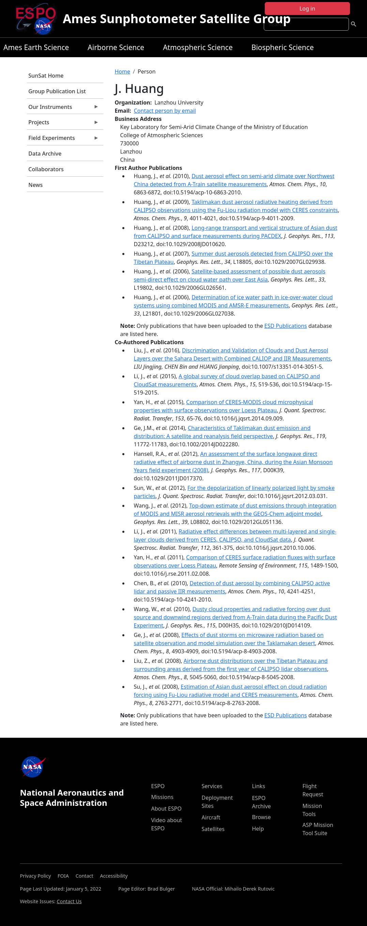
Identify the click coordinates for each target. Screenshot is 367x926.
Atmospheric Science (198, 47)
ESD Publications (285, 326)
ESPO (158, 786)
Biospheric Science (282, 47)
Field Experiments (63, 139)
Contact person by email (165, 110)
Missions (162, 797)
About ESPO (166, 808)
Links (258, 786)
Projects (63, 123)
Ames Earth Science (36, 47)
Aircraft (210, 817)
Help (258, 828)
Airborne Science (116, 47)
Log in (307, 8)
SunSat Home (45, 75)
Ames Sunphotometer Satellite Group (177, 18)
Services (211, 786)
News (35, 185)
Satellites (212, 829)
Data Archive (44, 153)
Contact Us (69, 901)
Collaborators (45, 169)
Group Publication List (57, 91)
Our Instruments (63, 108)
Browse (261, 817)
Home (123, 71)
